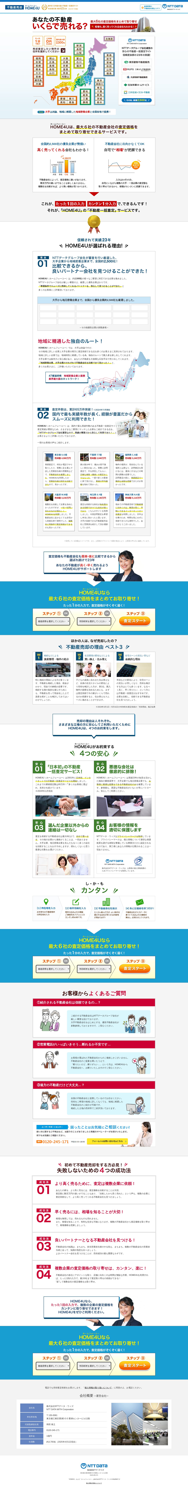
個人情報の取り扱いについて (98, 1388)
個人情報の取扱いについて (94, 1483)
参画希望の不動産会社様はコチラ (152, 7)
